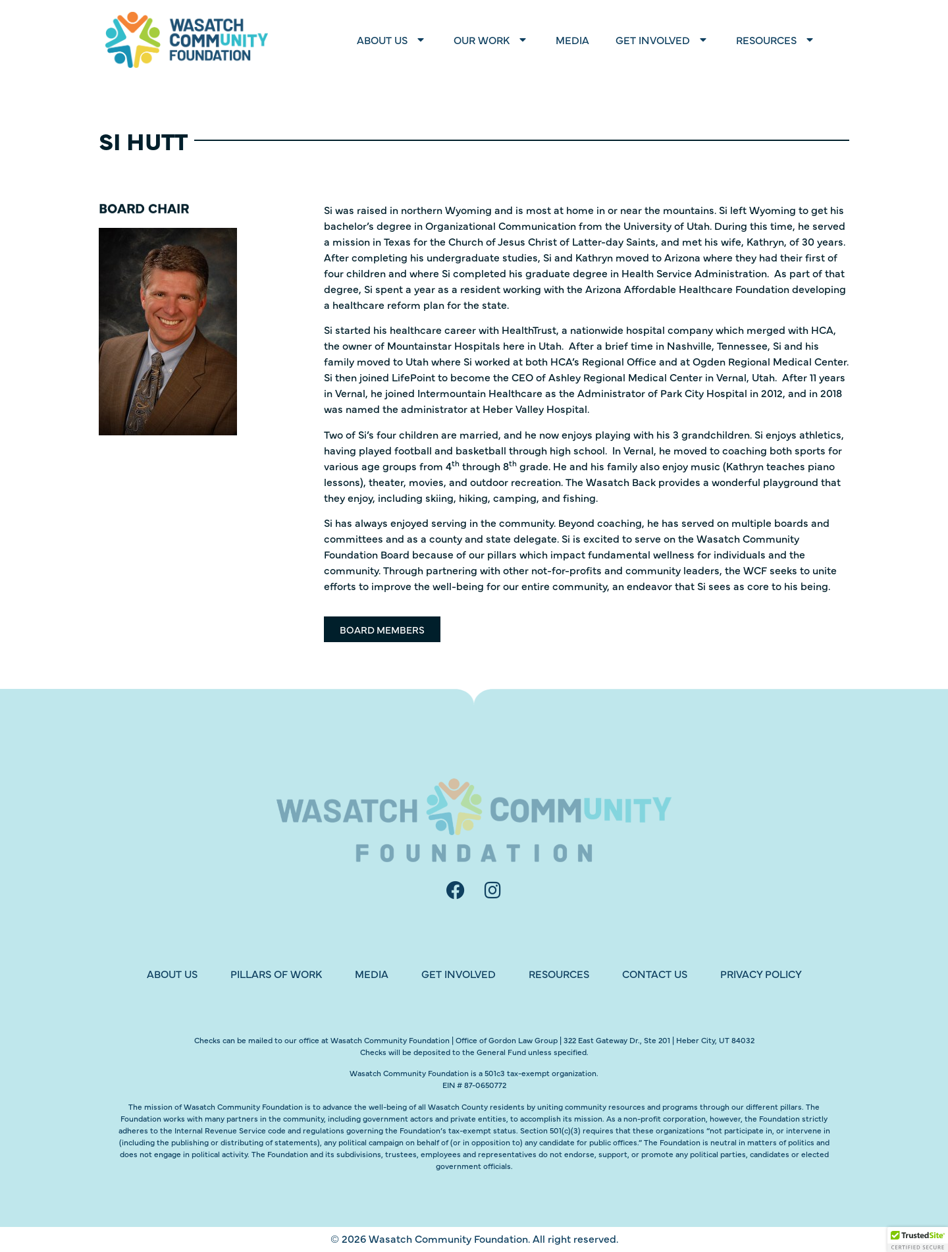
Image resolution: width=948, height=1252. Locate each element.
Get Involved (663, 39)
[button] (917, 1239)
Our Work (491, 39)
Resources (776, 39)
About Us (392, 39)
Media (572, 39)
